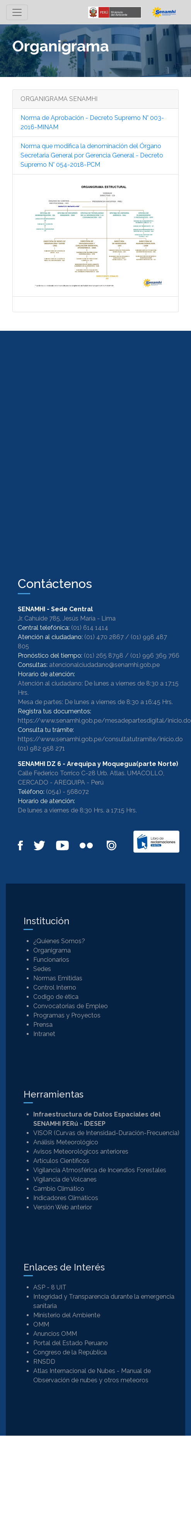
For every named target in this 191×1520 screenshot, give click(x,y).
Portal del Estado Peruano (70, 1343)
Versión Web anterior (62, 1207)
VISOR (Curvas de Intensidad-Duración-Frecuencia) (106, 1133)
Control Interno (54, 987)
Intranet (44, 1034)
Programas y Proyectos (67, 1015)
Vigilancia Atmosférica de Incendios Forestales (99, 1170)
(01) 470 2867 (104, 637)
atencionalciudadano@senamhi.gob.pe (104, 665)
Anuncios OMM (55, 1333)
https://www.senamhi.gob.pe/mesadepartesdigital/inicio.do (104, 720)
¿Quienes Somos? (59, 941)
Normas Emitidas (57, 978)
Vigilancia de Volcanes (65, 1179)
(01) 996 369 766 (154, 655)
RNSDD (44, 1361)
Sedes (42, 969)
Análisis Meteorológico (65, 1142)
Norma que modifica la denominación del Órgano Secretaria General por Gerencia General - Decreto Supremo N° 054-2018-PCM (91, 155)
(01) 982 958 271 (41, 748)
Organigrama (52, 950)
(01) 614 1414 (89, 627)
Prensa (43, 1024)
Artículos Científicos (61, 1160)
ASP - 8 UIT (50, 1287)
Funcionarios (51, 959)
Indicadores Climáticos (65, 1198)
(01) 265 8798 (103, 655)
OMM (41, 1324)
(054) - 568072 (67, 791)
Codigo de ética (55, 996)
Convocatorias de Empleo (70, 1006)
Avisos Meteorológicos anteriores (80, 1151)
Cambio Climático (58, 1188)
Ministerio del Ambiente (66, 1315)
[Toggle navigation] (17, 12)
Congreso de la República (70, 1352)
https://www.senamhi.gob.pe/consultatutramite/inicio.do (100, 739)
